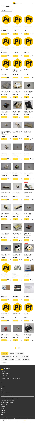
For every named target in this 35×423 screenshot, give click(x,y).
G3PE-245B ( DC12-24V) (16, 314)
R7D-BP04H (26, 69)
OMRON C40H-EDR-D (17, 213)
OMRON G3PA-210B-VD (17, 153)
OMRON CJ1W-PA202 (28, 91)
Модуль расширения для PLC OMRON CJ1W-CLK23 (6, 132)
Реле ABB (12, 353)
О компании (3, 388)
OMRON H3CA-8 (4, 153)
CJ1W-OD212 (26, 274)
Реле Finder (17, 359)
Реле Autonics (16, 356)
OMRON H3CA (15, 334)
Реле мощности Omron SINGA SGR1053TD (28, 26)
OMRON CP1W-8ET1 (28, 334)
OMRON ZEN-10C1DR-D (17, 173)
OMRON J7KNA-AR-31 (17, 192)
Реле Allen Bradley (19, 353)
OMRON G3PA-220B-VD (29, 173)
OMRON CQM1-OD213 (5, 213)
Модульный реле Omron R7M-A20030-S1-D (5, 48)
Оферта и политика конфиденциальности (10, 398)
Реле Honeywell (25, 359)
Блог (2, 414)
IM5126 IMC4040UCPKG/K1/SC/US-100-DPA (17, 70)
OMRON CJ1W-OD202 (17, 254)
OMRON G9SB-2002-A (6, 91)
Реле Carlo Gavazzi (25, 356)
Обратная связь (4, 404)
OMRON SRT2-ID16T (5, 192)
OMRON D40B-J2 (4, 334)
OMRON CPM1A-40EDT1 (6, 233)
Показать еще (4, 362)
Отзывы (3, 408)
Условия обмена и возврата (7, 402)
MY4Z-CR (14, 274)
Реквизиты (3, 406)
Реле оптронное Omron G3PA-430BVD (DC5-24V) (17, 27)
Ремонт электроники (5, 392)
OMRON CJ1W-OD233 (28, 213)
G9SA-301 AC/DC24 (5, 69)
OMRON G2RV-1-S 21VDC (27, 234)
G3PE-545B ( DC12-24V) (5, 314)
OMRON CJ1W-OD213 (17, 111)
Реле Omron (4, 353)
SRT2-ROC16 (4, 274)
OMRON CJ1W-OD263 (28, 254)
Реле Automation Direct (6, 356)
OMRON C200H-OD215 (17, 131)
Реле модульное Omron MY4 (27, 48)
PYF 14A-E (15, 294)
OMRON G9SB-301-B (17, 233)
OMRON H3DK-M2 (16, 91)
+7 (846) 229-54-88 (5, 373)
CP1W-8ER (26, 313)
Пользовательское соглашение (7, 400)
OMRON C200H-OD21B (6, 173)
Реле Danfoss (4, 359)
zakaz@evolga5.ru (5, 375)
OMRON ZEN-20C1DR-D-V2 (28, 193)
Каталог (3, 386)
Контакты (3, 390)
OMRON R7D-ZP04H (5, 254)
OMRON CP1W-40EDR (28, 111)
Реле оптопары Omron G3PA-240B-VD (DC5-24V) (6, 27)
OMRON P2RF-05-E (28, 131)
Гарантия (3, 412)
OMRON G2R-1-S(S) (5, 111)
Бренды (3, 410)
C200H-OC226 (27, 294)
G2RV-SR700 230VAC (17, 47)
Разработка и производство (7, 394)
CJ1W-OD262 (4, 294)
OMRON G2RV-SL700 (28, 153)
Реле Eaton (11, 359)
